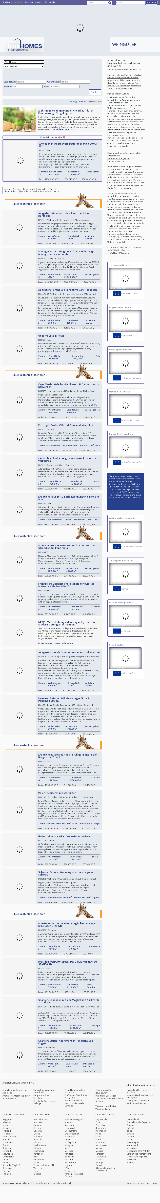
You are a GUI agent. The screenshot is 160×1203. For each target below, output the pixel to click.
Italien (130, 1148)
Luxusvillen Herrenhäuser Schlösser (138, 1108)
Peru (35, 1174)
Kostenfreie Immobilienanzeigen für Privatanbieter (123, 154)
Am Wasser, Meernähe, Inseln (16, 1113)
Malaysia (69, 1162)
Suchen (7, 2)
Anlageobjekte (9, 1116)
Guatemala (70, 1154)
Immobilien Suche (33, 1200)
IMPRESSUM (152, 1200)
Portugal (69, 1171)
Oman (5, 1177)
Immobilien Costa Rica (128, 83)
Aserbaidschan (40, 1136)
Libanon (37, 1159)
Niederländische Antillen (138, 1168)
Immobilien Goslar (42, 1131)
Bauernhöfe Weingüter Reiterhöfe (44, 1108)
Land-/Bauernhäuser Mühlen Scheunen (109, 1117)
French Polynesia (10, 1154)
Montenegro (133, 1159)
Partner (29, 2)
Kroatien (7, 1165)
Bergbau (37, 1115)
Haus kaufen (101, 1110)
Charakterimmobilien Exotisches (75, 1108)
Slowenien (132, 1177)
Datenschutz (141, 1200)
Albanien (7, 1139)
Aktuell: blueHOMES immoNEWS (18, 1100)
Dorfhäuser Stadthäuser (76, 1112)
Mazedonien (101, 1162)
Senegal (99, 1179)
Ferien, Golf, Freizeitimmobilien (74, 1116)
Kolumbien (8, 1159)
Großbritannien (72, 1151)
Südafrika (7, 1185)
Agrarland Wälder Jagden (15, 1107)
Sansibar (99, 1171)
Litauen (37, 1165)
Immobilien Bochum (74, 1131)
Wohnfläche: (53, 82)
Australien (38, 1139)
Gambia (6, 1156)
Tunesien (37, 1185)
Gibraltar (37, 1154)
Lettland (7, 1168)
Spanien (130, 1179)
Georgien (38, 1148)
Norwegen (8, 1171)
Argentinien (8, 1145)
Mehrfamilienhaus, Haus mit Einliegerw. (140, 1113)
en (50, 2)
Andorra (7, 1142)
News (38, 2)
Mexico (98, 1165)
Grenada (37, 1156)
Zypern (98, 1182)
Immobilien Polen (123, 80)
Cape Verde (70, 1145)
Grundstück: (10, 82)
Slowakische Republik (137, 1174)
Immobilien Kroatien (123, 88)
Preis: (46, 86)
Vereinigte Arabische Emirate (75, 1192)
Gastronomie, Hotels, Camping (74, 1121)
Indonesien (100, 1148)
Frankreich (8, 1151)
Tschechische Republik (43, 1182)
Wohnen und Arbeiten (105, 1123)
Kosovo (6, 1162)
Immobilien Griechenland (118, 86)
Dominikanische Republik (138, 1139)
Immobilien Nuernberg (106, 1131)
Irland (98, 1151)
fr (54, 2)
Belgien (37, 1145)
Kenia (129, 1156)
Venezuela (70, 1188)
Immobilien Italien (115, 75)
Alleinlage (7, 1110)
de (46, 2)
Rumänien (69, 1174)
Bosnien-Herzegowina (75, 1136)
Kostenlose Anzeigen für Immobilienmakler (118, 160)
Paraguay (38, 1171)
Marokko (69, 1168)
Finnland (7, 1148)
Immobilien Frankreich (117, 77)
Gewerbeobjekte (103, 1107)
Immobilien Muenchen (13, 1131)
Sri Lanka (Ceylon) (11, 1182)
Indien (68, 1156)
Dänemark (100, 1145)
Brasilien (69, 1139)
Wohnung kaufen (103, 1126)
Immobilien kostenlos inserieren (56, 1200)
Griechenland (71, 1148)
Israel (98, 1156)
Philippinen (38, 1177)
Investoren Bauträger (105, 1113)
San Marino (70, 1179)
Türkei (36, 1188)
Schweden (100, 1174)
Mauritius (100, 1159)
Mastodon (131, 1200)
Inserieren (17, 2)
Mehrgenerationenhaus (138, 1117)
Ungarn (68, 1182)
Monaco (99, 1168)
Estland (130, 1145)
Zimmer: (8, 86)
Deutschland (133, 1136)
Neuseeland (132, 1162)
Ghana (36, 1151)
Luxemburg (38, 1168)
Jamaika (130, 1151)
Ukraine (37, 1191)
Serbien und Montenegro (139, 1171)
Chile (97, 1139)
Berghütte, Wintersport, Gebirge (44, 1119)
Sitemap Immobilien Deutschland (105, 1186)
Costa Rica (100, 1142)
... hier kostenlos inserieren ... (53, 207)
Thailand (7, 1191)
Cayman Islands (102, 1136)
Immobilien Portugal (133, 75)
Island (98, 1154)
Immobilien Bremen (136, 1131)
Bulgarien (69, 1142)
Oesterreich (8, 1174)
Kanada (130, 1154)
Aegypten (7, 1136)
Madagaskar (71, 1159)
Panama (6, 1179)
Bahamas (37, 1142)
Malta (67, 1165)
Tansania (7, 1188)
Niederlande (133, 1165)
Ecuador (130, 1142)
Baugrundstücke (41, 1112)
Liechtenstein (39, 1162)
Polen (36, 1179)
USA (67, 1185)
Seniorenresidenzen (136, 1120)
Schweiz (99, 1177)
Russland (69, 1177)
